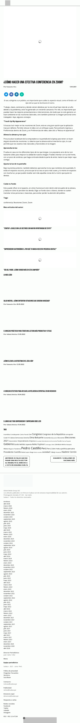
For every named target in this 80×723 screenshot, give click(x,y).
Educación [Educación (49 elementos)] (54, 438)
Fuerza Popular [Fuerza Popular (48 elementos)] (66, 441)
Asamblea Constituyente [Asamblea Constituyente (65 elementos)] (11, 434)
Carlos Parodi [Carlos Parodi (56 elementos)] (24, 434)
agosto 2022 (8, 600)
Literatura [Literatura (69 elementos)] (58, 444)
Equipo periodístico (11, 663)
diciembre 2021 (9, 618)
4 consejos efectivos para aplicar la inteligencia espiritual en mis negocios (30, 391)
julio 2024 (7, 550)
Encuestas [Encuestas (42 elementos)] (38, 441)
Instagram (7, 713)
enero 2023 (7, 589)
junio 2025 (7, 526)
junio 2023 (7, 578)
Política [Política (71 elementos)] (58, 449)
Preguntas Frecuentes (11, 673)
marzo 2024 (8, 558)
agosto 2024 (8, 548)
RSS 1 (6, 716)
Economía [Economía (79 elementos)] (47, 438)
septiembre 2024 (9, 545)
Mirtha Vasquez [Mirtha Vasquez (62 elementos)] (67, 444)
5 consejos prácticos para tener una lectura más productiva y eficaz (28, 331)
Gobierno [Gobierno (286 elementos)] (9, 444)
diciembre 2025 (9, 512)
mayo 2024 (7, 554)
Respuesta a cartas (10, 700)
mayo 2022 (7, 607)
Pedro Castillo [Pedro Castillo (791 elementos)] (31, 448)
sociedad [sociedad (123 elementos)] (46, 452)
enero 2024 (7, 563)
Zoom (30, 202)
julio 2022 (7, 602)
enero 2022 (7, 615)
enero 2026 (7, 510)
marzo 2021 (8, 637)
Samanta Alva (11, 87)
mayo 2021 (7, 633)
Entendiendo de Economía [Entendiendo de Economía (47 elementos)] (49, 441)
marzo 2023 (8, 585)
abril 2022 (7, 609)
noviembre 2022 (9, 594)
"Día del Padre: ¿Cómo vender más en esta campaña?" (22, 270)
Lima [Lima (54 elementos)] (52, 444)
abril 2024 (7, 556)
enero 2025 (7, 537)
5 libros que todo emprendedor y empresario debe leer (22, 421)
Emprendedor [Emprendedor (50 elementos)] (13, 441)
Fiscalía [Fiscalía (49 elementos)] (59, 441)
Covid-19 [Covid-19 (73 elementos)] (6, 438)
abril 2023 (7, 583)
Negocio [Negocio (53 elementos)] (11, 449)
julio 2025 (7, 523)
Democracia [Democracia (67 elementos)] (19, 438)
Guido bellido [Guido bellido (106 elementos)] (19, 444)
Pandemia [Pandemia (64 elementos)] (17, 449)
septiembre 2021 (9, 624)
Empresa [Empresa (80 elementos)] (32, 441)
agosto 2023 (8, 574)
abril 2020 (7, 648)
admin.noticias (12, 334)
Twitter (6, 708)
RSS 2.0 (10, 716)
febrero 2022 (8, 613)
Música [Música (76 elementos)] (6, 449)
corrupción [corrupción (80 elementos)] (69, 434)
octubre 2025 (8, 517)
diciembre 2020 (9, 644)
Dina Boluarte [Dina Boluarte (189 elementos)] (36, 437)
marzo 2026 (8, 506)
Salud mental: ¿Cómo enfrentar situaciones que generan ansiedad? (27, 301)
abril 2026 (7, 504)
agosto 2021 (8, 626)
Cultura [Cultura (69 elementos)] (12, 438)
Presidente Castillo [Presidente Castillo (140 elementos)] (12, 452)
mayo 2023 (7, 580)
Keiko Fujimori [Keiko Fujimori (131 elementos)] (38, 444)
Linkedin (6, 710)
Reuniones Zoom (20, 202)
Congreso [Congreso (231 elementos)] (37, 434)
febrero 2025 (8, 534)
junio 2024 (7, 552)
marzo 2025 (8, 532)
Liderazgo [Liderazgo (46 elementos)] (48, 444)
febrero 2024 (8, 561)
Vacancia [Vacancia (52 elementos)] (58, 452)
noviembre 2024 (9, 541)
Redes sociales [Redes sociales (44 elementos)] (38, 452)
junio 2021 (7, 631)
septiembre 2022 (9, 598)
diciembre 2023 (9, 565)
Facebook (7, 706)
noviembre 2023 (9, 567)
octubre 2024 (8, 543)
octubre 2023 (8, 569)
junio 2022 (7, 604)
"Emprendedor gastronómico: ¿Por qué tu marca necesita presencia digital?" (30, 249)
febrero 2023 (8, 587)
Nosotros (7, 675)
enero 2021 (7, 642)
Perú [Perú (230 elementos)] (44, 448)
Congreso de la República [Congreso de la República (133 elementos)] (53, 434)
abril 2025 (7, 530)
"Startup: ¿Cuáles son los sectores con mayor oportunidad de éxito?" (28, 228)
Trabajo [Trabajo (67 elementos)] (53, 452)
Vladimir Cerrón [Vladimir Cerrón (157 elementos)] (69, 452)
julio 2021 (7, 629)
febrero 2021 (8, 640)
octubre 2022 (8, 596)
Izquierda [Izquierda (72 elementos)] (29, 444)
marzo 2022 (8, 611)
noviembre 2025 (9, 515)
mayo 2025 (7, 528)
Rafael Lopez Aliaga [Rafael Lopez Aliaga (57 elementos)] (27, 452)
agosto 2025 (8, 521)
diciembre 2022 (9, 591)
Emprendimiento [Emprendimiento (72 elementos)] (23, 441)
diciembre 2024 (9, 539)
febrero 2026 (8, 508)
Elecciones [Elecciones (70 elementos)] (60, 438)
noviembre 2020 (9, 646)
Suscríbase (7, 677)
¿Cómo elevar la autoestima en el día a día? (18, 361)
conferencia (8, 202)
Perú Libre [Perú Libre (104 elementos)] (51, 448)
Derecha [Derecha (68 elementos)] (26, 438)
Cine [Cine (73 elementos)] (30, 434)
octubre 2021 (8, 622)
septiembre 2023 (9, 572)
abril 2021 (7, 635)
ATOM (15, 716)
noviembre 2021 (9, 620)
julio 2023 (7, 576)
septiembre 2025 (9, 519)
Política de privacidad (11, 671)
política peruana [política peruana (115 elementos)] (68, 448)
